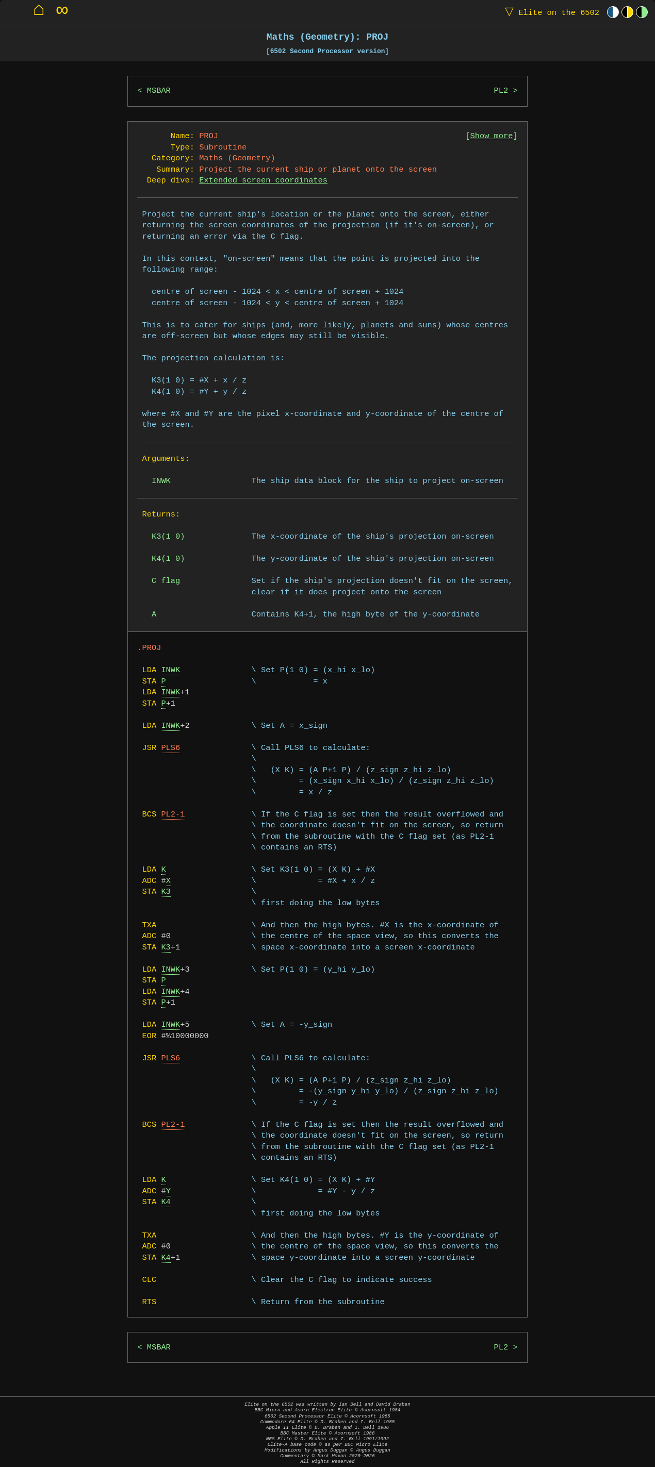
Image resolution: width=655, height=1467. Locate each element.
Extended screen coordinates (263, 180)
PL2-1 (173, 814)
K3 (165, 892)
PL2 (501, 91)
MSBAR (159, 91)
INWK (170, 670)
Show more (491, 136)
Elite (549, 12)
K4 (165, 1202)
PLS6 (170, 748)
